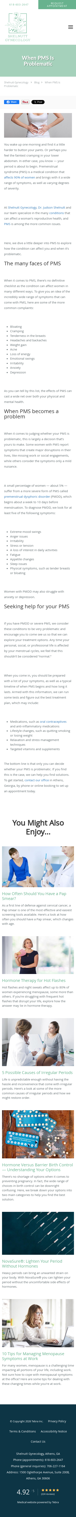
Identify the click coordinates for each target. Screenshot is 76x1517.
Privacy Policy (57, 1421)
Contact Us (38, 1441)
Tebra (55, 1502)
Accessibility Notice (54, 1431)
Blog (37, 82)
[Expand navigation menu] (70, 27)
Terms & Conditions (22, 1431)
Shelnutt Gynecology (16, 82)
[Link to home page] (22, 27)
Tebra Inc (37, 1421)
